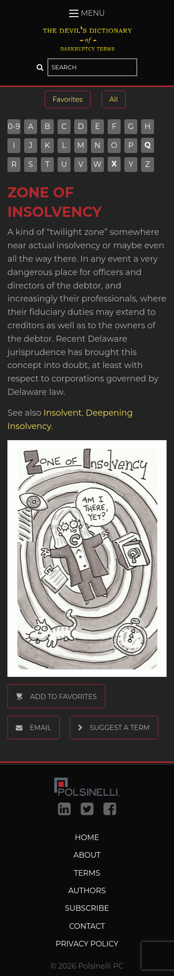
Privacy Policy (87, 943)
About (87, 855)
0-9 (14, 126)
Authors (87, 890)
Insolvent (61, 413)
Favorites (67, 99)
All (114, 99)
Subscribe (87, 908)
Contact (87, 926)
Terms (87, 873)
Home (87, 837)
